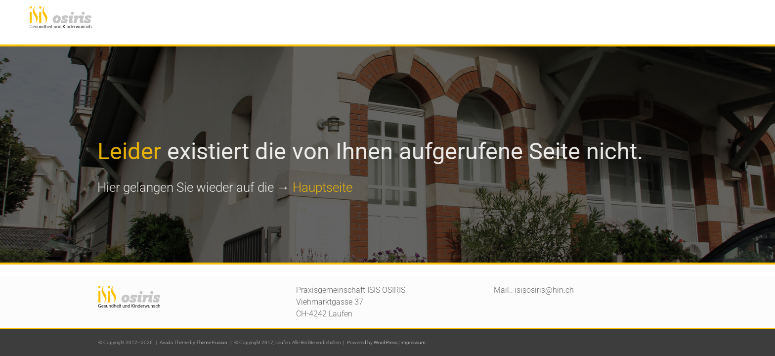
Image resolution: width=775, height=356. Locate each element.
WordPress (385, 342)
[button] (743, 16)
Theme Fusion (211, 342)
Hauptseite (321, 187)
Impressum (413, 342)
